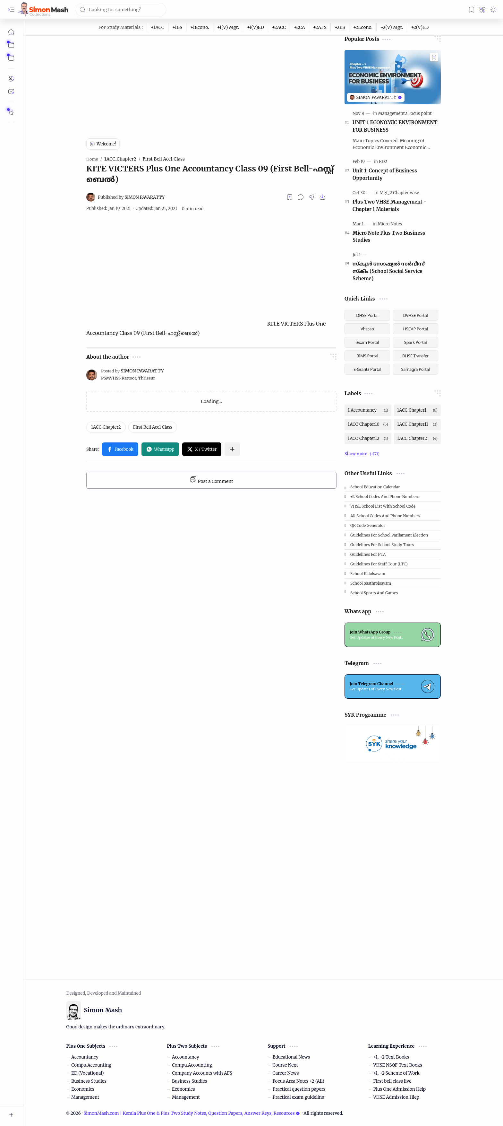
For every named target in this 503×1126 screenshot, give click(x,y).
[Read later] (289, 197)
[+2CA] (299, 27)
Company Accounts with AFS (202, 1073)
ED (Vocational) (87, 1073)
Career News (286, 1073)
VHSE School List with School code (382, 506)
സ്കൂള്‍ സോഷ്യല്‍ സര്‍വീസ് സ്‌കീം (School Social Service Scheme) (389, 271)
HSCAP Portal (415, 329)
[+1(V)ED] (255, 27)
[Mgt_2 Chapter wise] (399, 193)
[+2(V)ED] (419, 27)
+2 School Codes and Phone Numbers (384, 496)
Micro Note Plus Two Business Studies (389, 236)
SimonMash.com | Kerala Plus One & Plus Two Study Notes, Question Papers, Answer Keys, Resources (191, 1113)
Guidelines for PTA (368, 554)
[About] (11, 78)
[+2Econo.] (363, 27)
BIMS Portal (367, 356)
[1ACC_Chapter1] (417, 410)
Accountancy (84, 1057)
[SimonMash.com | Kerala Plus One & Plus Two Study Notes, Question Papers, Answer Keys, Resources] (43, 9)
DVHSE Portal (415, 315)
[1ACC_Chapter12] (368, 438)
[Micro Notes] (390, 224)
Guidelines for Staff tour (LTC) (379, 564)
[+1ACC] (157, 27)
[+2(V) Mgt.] (392, 27)
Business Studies (88, 1081)
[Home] (11, 32)
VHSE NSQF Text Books (397, 1065)
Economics (82, 1089)
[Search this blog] (121, 9)
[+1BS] (177, 27)
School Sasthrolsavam (370, 583)
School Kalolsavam (367, 573)
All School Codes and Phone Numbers (385, 515)
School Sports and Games (374, 592)
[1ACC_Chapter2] (106, 427)
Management (85, 1097)
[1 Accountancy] (368, 410)
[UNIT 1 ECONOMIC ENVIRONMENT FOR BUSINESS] (393, 77)
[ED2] (383, 161)
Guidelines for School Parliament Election (389, 535)
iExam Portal (367, 342)
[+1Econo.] (199, 27)
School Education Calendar (375, 486)
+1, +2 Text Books (391, 1057)
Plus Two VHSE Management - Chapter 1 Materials (389, 205)
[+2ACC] (279, 27)
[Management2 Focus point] (405, 113)
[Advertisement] (211, 81)
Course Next (285, 1065)
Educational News (291, 1057)
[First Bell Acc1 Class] (152, 427)
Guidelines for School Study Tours (382, 544)
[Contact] (11, 91)
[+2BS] (340, 27)
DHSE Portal (367, 315)
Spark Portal (415, 342)
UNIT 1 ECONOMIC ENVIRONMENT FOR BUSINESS (395, 126)
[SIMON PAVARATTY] (131, 197)
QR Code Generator (367, 525)
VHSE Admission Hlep (396, 1097)
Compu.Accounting (91, 1065)
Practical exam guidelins (298, 1097)
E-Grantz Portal (367, 369)
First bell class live (392, 1081)
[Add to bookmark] (434, 57)
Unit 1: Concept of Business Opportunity (385, 174)
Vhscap (367, 329)
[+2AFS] (320, 27)
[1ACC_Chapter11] (417, 424)
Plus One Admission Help (399, 1089)
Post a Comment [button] (211, 480)
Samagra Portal (415, 369)
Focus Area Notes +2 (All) (298, 1081)
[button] (11, 9)
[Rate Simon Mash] (11, 112)
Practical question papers (299, 1089)
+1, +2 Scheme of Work (396, 1073)
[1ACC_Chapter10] (368, 424)
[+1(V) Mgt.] (228, 27)
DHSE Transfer (415, 356)
